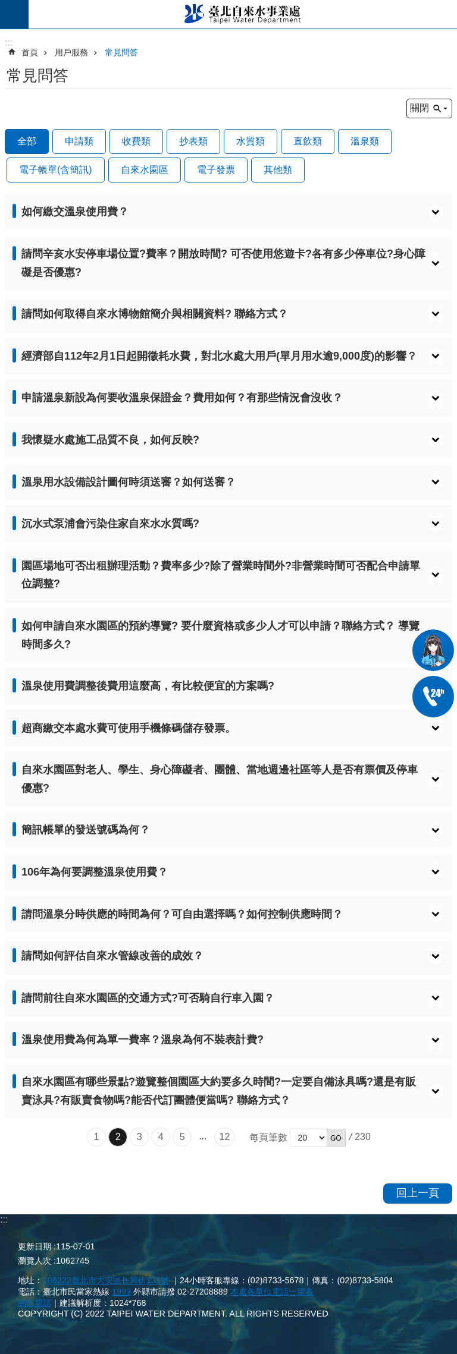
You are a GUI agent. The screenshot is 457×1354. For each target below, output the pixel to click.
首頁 (29, 52)
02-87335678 (433, 696)
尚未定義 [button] (14, 14)
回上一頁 (417, 1193)
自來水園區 (144, 170)
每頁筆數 (268, 1137)
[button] (228, 212)
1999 (121, 1291)
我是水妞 (433, 650)
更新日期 (34, 1246)
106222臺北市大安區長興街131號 (106, 1280)
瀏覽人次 (34, 1260)
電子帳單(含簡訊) (55, 170)
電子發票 (216, 170)
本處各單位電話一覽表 (272, 1291)
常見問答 (121, 52)
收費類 (136, 141)
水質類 (250, 141)
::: (4, 1219)
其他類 (278, 170)
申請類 (79, 141)
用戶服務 (71, 52)
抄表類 (193, 141)
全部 (26, 141)
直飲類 (307, 141)
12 (225, 1137)
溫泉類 (364, 141)
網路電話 (34, 1303)
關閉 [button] (419, 108)
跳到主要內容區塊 (6, 6)
